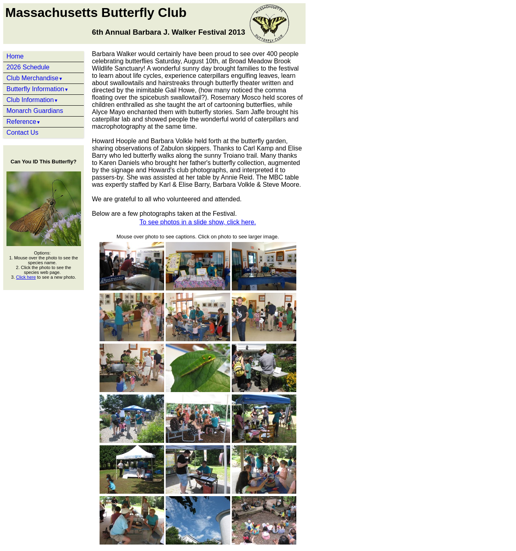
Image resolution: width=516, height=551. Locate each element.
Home (15, 56)
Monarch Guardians (34, 110)
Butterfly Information (37, 89)
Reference (23, 121)
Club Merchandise (34, 78)
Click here (26, 277)
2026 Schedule (28, 67)
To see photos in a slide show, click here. (197, 222)
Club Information (32, 99)
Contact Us (22, 132)
